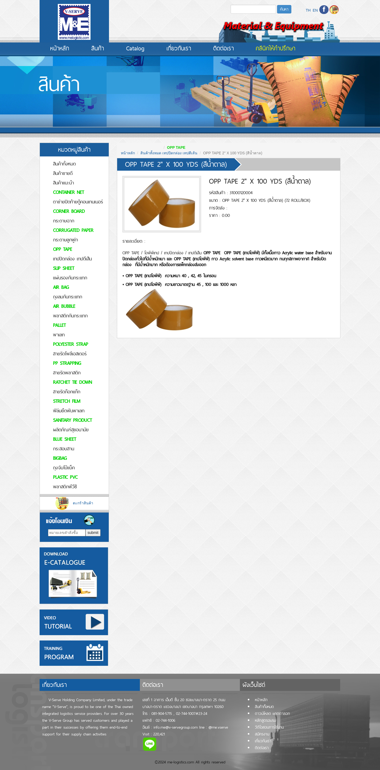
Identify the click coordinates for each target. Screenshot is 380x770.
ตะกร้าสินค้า (74, 503)
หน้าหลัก (59, 48)
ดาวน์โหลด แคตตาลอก (272, 713)
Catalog (135, 48)
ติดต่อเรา (223, 48)
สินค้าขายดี (63, 173)
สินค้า (97, 48)
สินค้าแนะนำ (63, 183)
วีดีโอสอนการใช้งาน (269, 727)
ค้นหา (284, 9)
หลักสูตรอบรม (265, 720)
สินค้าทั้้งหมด (264, 706)
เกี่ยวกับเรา (179, 48)
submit (93, 532)
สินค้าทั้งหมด (64, 164)
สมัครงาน (262, 734)
